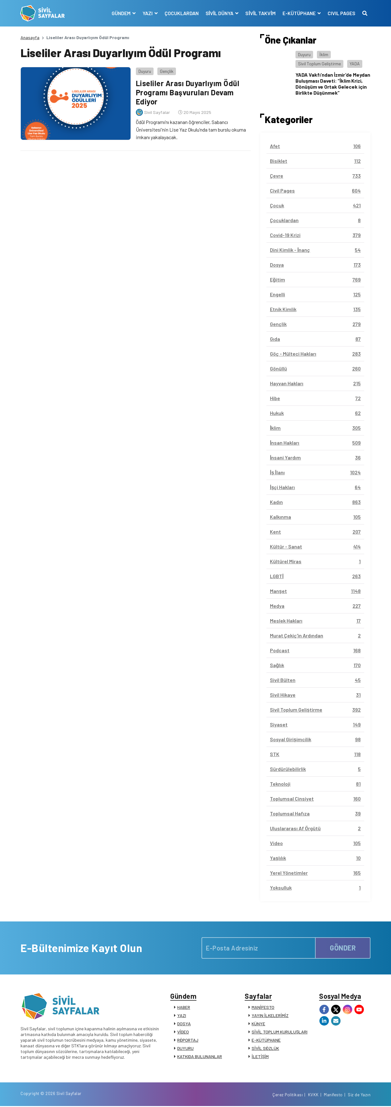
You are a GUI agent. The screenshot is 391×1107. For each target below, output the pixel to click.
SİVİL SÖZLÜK (265, 1048)
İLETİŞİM (260, 1056)
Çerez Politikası (287, 1095)
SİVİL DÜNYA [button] (219, 13)
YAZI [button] (147, 13)
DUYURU (185, 1048)
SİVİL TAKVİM (260, 13)
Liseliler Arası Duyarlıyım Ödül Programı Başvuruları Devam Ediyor (187, 92)
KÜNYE (258, 1024)
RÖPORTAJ (187, 1040)
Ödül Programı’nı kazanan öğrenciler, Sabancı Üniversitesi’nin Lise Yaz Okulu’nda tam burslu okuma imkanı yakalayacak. (191, 129)
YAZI (181, 1015)
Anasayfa (29, 37)
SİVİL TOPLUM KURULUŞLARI (279, 1032)
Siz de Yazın (359, 1095)
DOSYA (184, 1024)
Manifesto (333, 1095)
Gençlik (166, 71)
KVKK (313, 1095)
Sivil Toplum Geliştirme (319, 63)
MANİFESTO (263, 1007)
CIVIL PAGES (341, 13)
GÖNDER (343, 948)
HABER (183, 1007)
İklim (323, 54)
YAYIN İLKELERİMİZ (270, 1015)
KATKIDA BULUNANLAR (199, 1056)
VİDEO (183, 1032)
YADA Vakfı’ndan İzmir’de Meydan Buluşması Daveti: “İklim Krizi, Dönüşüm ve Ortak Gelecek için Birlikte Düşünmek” (332, 84)
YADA (355, 63)
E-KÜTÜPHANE (266, 1040)
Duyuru (144, 71)
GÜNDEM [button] (121, 13)
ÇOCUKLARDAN (181, 13)
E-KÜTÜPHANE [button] (299, 13)
